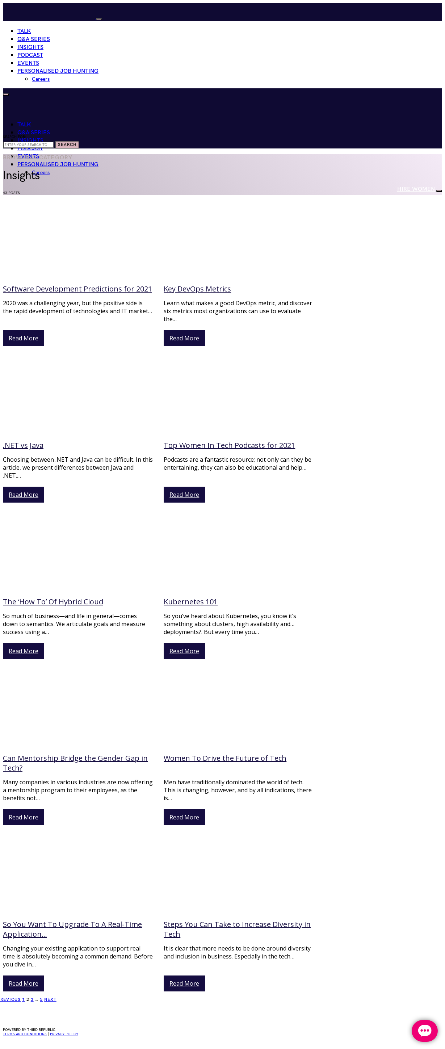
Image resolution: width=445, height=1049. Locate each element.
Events (28, 63)
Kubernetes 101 (191, 602)
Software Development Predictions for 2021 (77, 289)
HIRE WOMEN (416, 189)
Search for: (14, 137)
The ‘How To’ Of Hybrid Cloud (53, 602)
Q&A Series (33, 39)
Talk (24, 31)
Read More (23, 338)
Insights (30, 47)
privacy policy (64, 1034)
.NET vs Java (23, 445)
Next (50, 999)
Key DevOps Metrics (197, 289)
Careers (41, 79)
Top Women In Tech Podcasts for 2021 (229, 445)
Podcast (30, 55)
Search (67, 144)
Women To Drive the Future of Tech (225, 758)
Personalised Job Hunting (57, 71)
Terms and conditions (25, 1034)
